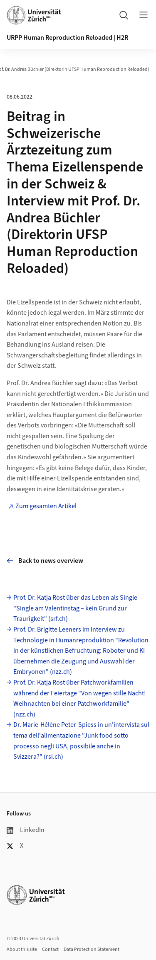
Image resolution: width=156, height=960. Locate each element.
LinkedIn (26, 830)
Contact (50, 949)
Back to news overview (45, 560)
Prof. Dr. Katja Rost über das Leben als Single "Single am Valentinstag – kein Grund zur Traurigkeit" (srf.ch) (75, 608)
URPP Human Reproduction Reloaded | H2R (67, 37)
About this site (22, 949)
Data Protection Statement (91, 949)
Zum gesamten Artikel (46, 506)
